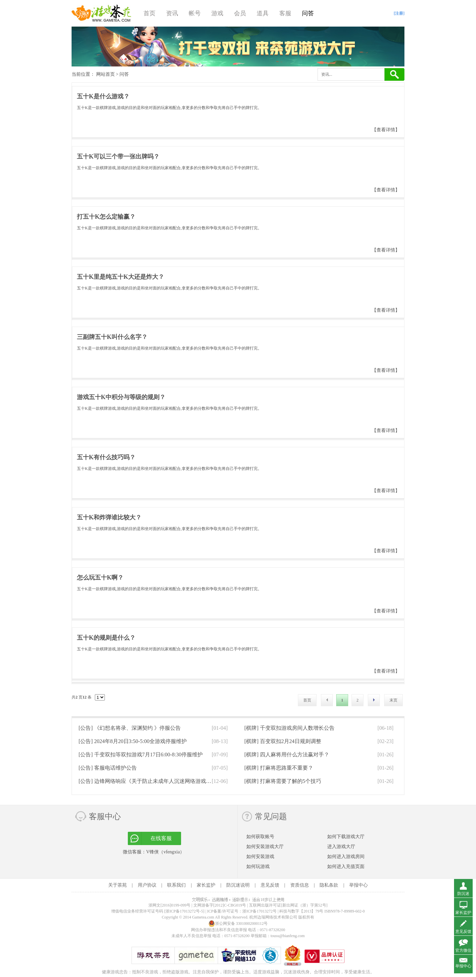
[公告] (130, 728)
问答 (308, 13)
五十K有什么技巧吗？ (106, 457)
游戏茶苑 (101, 13)
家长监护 (206, 885)
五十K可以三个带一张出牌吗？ (118, 156)
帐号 (195, 13)
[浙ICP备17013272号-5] (184, 911)
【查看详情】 (386, 129)
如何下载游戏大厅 (345, 836)
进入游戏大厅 (341, 846)
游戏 (217, 13)
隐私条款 (329, 885)
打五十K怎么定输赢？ (106, 216)
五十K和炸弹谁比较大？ (109, 517)
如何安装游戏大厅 (265, 846)
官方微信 (463, 950)
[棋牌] (289, 728)
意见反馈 (270, 885)
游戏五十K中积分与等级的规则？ (121, 397)
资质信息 (299, 885)
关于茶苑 (117, 885)
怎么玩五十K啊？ (100, 577)
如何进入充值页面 (345, 866)
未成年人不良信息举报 (191, 935)
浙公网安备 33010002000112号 (238, 923)
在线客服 (161, 838)
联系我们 (176, 885)
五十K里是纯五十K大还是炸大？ (120, 276)
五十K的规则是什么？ (106, 637)
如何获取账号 (260, 836)
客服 (285, 13)
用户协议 (147, 885)
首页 (149, 13)
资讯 (172, 13)
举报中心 (358, 885)
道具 (263, 13)
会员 (240, 13)
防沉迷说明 (238, 885)
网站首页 (105, 74)
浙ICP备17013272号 (259, 911)
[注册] (399, 13)
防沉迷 (463, 893)
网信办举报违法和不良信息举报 (219, 929)
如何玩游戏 (258, 866)
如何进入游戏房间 (345, 856)
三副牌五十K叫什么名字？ (112, 337)
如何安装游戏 (260, 856)
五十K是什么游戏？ (103, 96)
